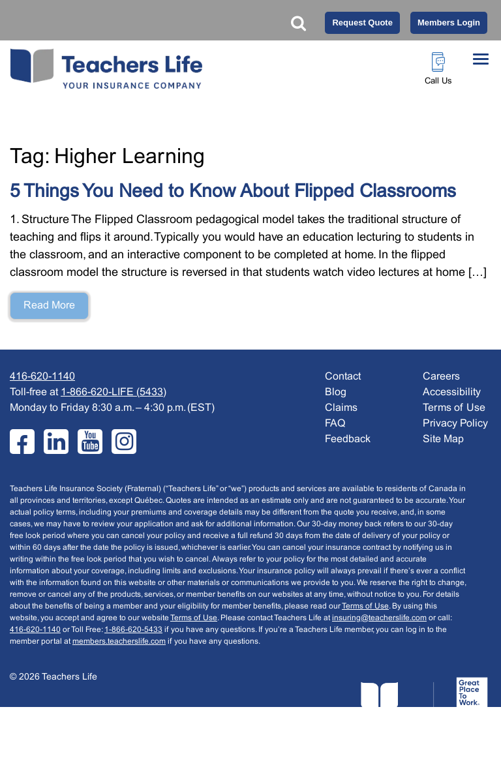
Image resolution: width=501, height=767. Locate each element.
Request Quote (362, 22)
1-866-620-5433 (133, 630)
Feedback (348, 439)
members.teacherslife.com (119, 642)
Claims (341, 408)
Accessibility (452, 392)
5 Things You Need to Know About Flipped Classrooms (233, 192)
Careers (441, 377)
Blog (335, 392)
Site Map (443, 439)
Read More (49, 305)
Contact (343, 377)
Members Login (449, 22)
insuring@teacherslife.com (379, 618)
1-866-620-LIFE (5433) (113, 392)
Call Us (438, 81)
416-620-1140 (42, 377)
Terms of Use (365, 606)
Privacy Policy (455, 424)
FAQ (335, 424)
